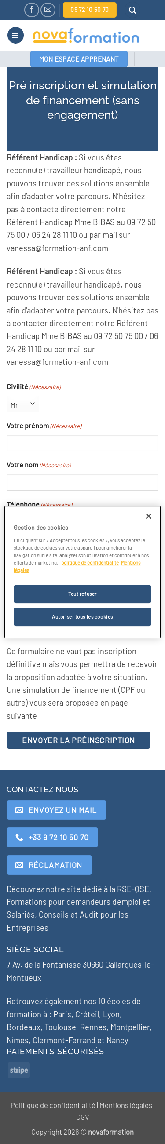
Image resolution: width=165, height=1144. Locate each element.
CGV (82, 1116)
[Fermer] (148, 516)
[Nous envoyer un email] (47, 10)
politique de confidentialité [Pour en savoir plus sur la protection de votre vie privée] (90, 562)
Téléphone (39, 505)
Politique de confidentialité (53, 1104)
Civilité (33, 387)
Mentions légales (125, 1104)
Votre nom (38, 465)
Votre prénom (44, 426)
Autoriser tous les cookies (82, 616)
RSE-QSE (133, 889)
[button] (133, 10)
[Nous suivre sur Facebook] (31, 10)
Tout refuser (82, 594)
